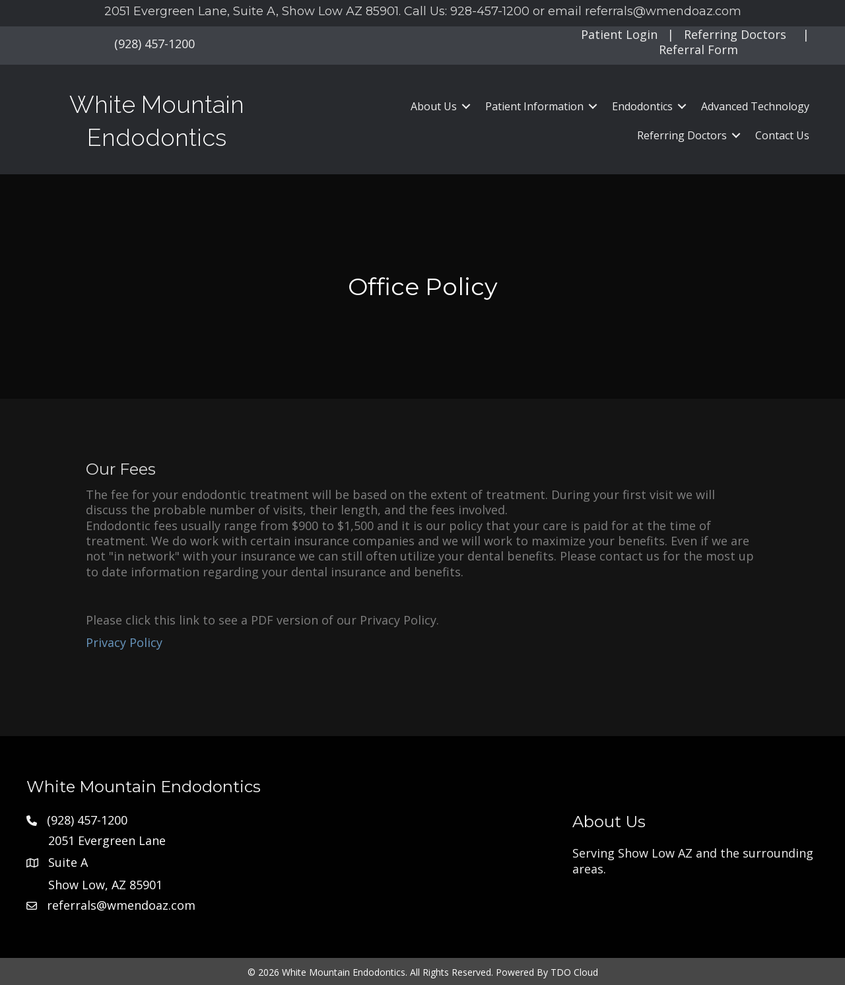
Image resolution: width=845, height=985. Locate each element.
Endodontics (642, 106)
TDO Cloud (574, 972)
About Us (434, 106)
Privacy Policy (124, 642)
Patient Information (534, 106)
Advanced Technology (755, 106)
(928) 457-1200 (154, 43)
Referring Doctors (735, 34)
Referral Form (698, 49)
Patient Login (619, 34)
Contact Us (782, 135)
